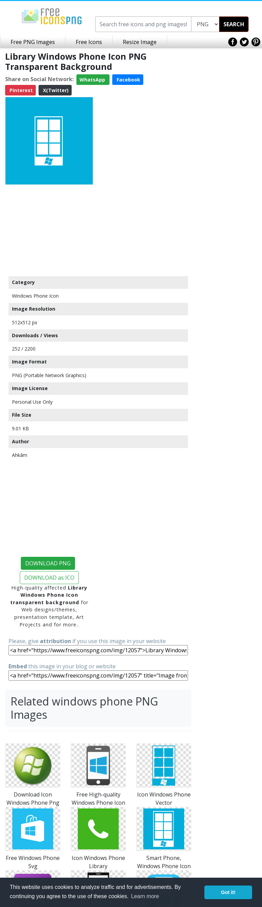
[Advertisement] (49, 230)
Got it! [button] (228, 892)
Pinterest (20, 90)
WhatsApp (92, 79)
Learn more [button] (145, 896)
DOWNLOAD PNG (48, 563)
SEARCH (233, 24)
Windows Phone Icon (35, 296)
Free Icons (89, 42)
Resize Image (140, 42)
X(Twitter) (55, 90)
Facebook (127, 79)
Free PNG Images (33, 42)
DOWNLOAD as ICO (49, 577)
